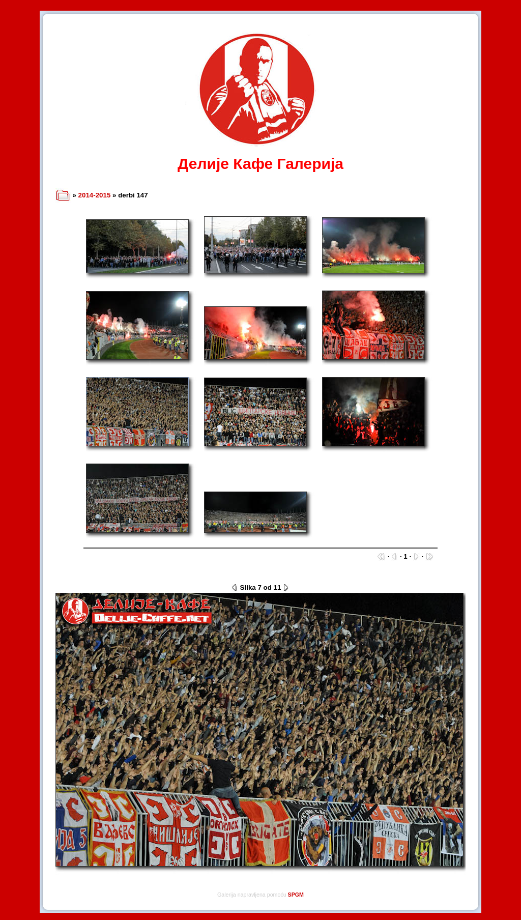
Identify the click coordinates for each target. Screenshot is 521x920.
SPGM (296, 895)
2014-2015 (94, 195)
